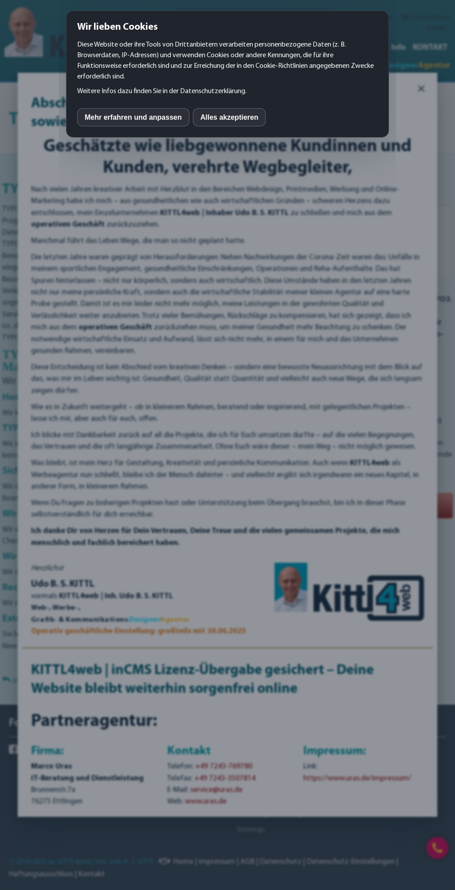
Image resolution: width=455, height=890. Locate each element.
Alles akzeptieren (229, 117)
